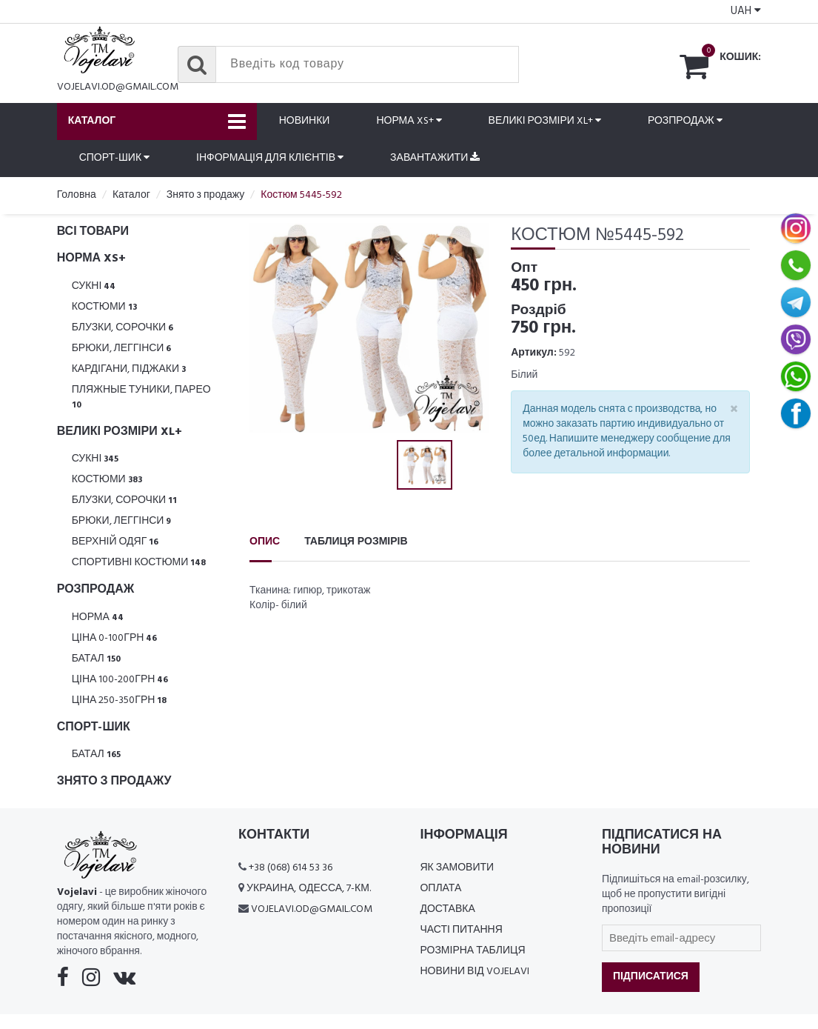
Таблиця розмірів (355, 541)
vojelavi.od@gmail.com (117, 87)
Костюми (104, 307)
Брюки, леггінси (122, 348)
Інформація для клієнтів (269, 158)
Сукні (94, 286)
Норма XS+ (408, 121)
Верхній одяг (115, 541)
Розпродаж (685, 121)
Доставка (447, 909)
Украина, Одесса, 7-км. (309, 888)
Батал (96, 658)
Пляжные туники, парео (141, 397)
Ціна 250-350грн (119, 700)
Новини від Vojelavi (474, 971)
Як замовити (457, 867)
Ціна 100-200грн (120, 679)
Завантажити (435, 158)
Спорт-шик (114, 158)
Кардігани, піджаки (129, 369)
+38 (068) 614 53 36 (290, 867)
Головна (76, 195)
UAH (746, 11)
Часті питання (461, 930)
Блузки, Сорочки (123, 327)
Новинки (304, 121)
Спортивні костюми (139, 562)
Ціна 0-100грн (115, 638)
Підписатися (650, 976)
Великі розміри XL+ (545, 121)
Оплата (440, 888)
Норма (98, 617)
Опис (264, 541)
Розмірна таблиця (472, 950)
